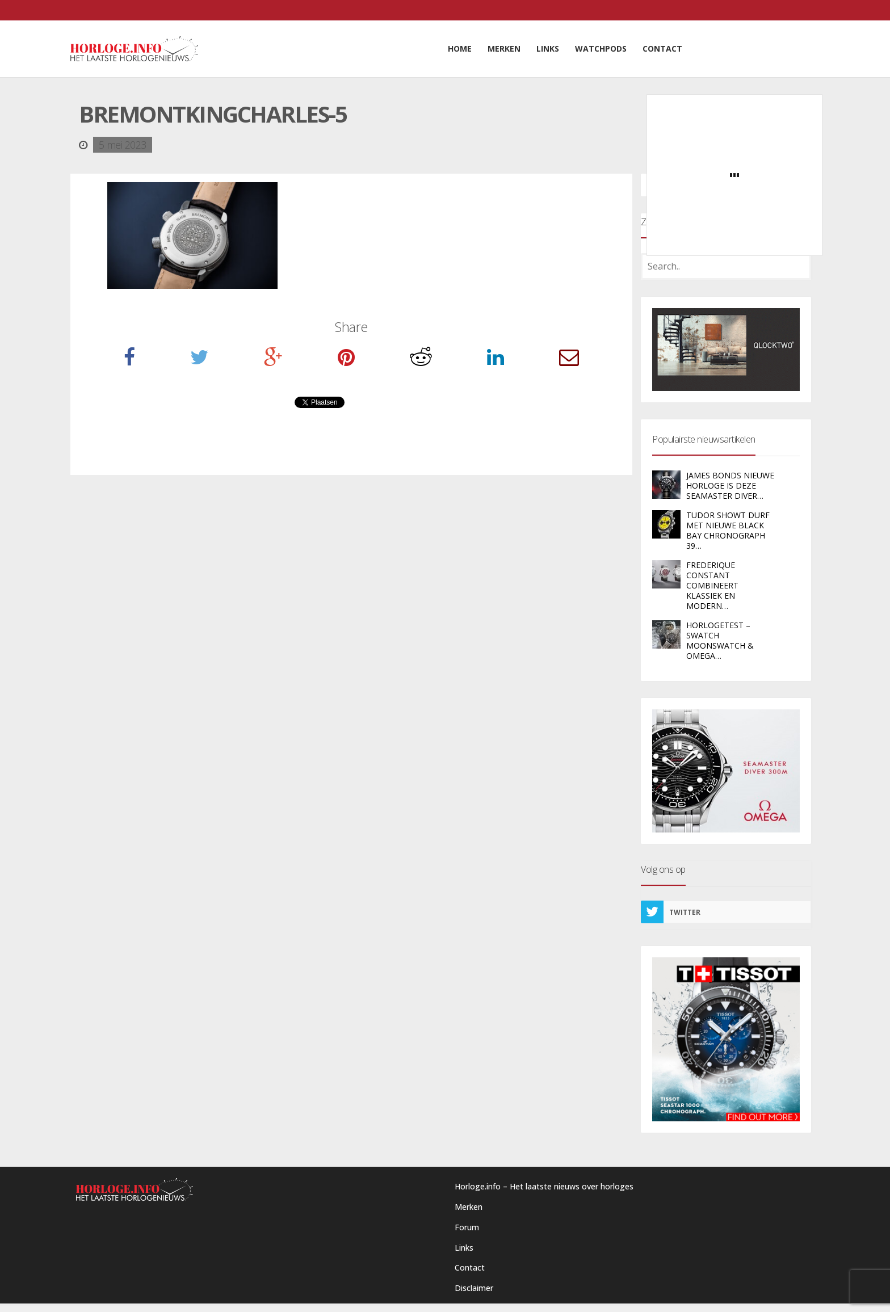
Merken (468, 1206)
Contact (470, 1267)
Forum (467, 1227)
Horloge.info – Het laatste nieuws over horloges (544, 1186)
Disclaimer (474, 1287)
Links (464, 1247)
